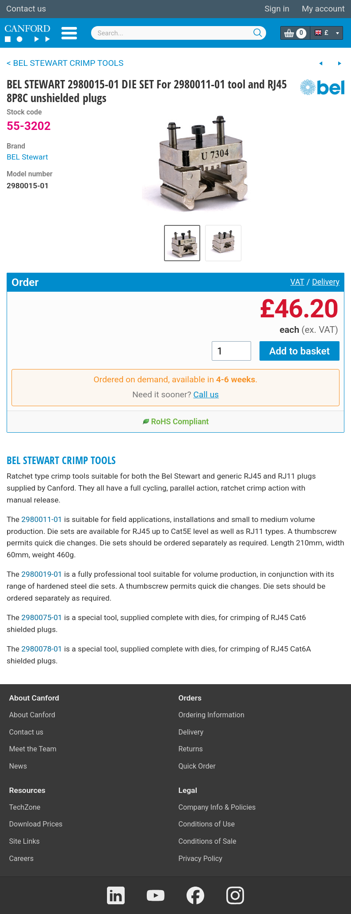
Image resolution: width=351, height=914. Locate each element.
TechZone (25, 807)
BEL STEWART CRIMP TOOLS (61, 460)
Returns (191, 749)
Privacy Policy (200, 858)
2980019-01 (41, 574)
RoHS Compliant (175, 421)
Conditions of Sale (208, 841)
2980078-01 (41, 648)
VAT (297, 282)
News (18, 766)
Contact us (26, 9)
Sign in (276, 9)
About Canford (32, 715)
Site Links (24, 841)
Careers (21, 858)
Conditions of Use (207, 824)
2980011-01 (41, 519)
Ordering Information (211, 715)
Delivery (326, 282)
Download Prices (36, 824)
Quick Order (197, 766)
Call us (206, 394)
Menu (69, 33)
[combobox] (179, 33)
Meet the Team (33, 749)
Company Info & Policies (217, 807)
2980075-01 (41, 617)
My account (323, 9)
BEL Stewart (27, 156)
